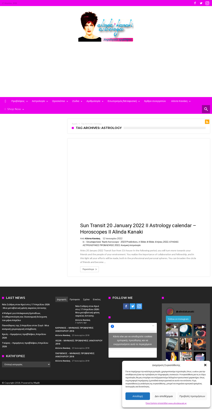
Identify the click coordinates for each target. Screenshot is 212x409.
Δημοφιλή (61, 299)
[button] (205, 365)
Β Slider (150, 241)
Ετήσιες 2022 (161, 241)
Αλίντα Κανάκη (92, 238)
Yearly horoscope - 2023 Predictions (120, 241)
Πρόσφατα (75, 299)
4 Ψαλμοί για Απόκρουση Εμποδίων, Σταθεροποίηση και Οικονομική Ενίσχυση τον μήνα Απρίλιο (24, 317)
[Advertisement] (106, 71)
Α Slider (142, 241)
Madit (37, 382)
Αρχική (74, 124)
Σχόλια (86, 299)
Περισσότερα (90, 269)
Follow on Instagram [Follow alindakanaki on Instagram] (178, 319)
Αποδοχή (137, 396)
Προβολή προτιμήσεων (192, 396)
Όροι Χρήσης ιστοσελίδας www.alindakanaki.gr (166, 403)
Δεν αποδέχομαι (164, 396)
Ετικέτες (97, 299)
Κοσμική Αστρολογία (131, 245)
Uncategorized (93, 241)
